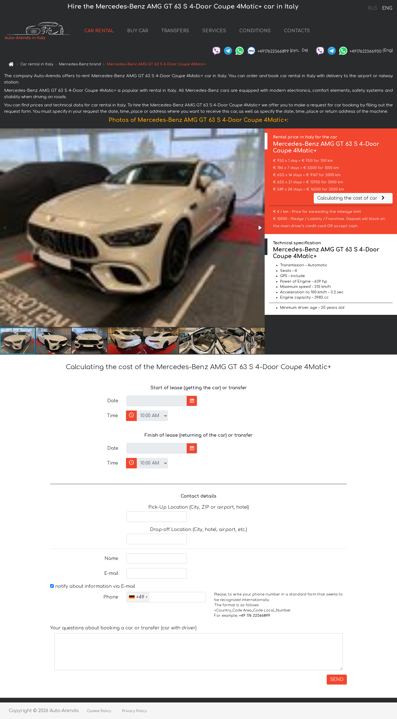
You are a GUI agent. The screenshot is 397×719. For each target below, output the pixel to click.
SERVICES (214, 30)
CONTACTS (297, 30)
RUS (372, 8)
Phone (110, 597)
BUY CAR (137, 30)
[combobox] (138, 597)
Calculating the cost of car (351, 198)
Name (111, 558)
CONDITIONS (255, 30)
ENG (387, 8)
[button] (259, 227)
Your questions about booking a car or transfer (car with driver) (123, 628)
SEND (337, 679)
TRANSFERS (175, 30)
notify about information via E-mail (92, 586)
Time (112, 415)
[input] (157, 401)
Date (112, 400)
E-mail (111, 573)
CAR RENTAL (99, 30)
